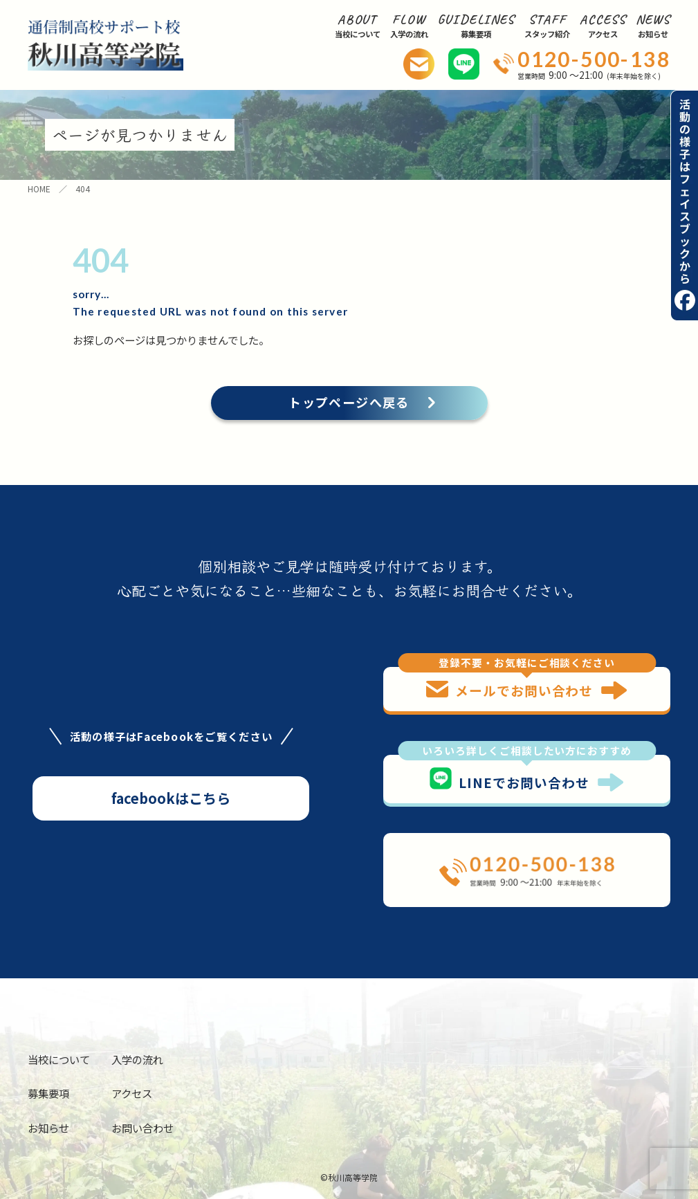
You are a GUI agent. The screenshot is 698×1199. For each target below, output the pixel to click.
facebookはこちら (170, 798)
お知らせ (48, 1127)
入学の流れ (137, 1059)
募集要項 (48, 1093)
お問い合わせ (142, 1127)
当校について (59, 1059)
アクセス (131, 1093)
